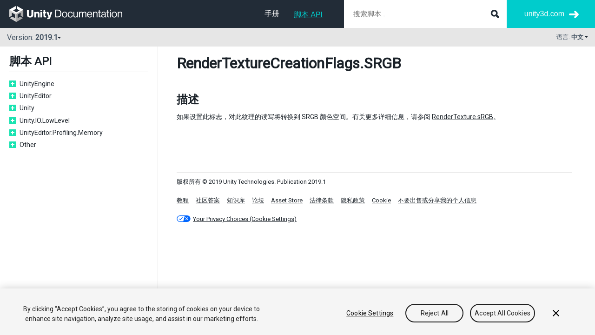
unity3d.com (544, 14)
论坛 (258, 200)
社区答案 (208, 200)
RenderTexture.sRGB (462, 117)
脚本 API (308, 15)
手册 (271, 14)
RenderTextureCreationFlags (268, 63)
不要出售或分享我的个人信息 (437, 200)
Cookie (381, 200)
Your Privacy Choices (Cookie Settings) (245, 218)
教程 (183, 200)
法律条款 (322, 200)
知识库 (236, 200)
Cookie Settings (369, 313)
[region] (297, 311)
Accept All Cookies (502, 313)
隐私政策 (353, 200)
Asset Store (287, 200)
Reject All (435, 313)
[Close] (556, 313)
